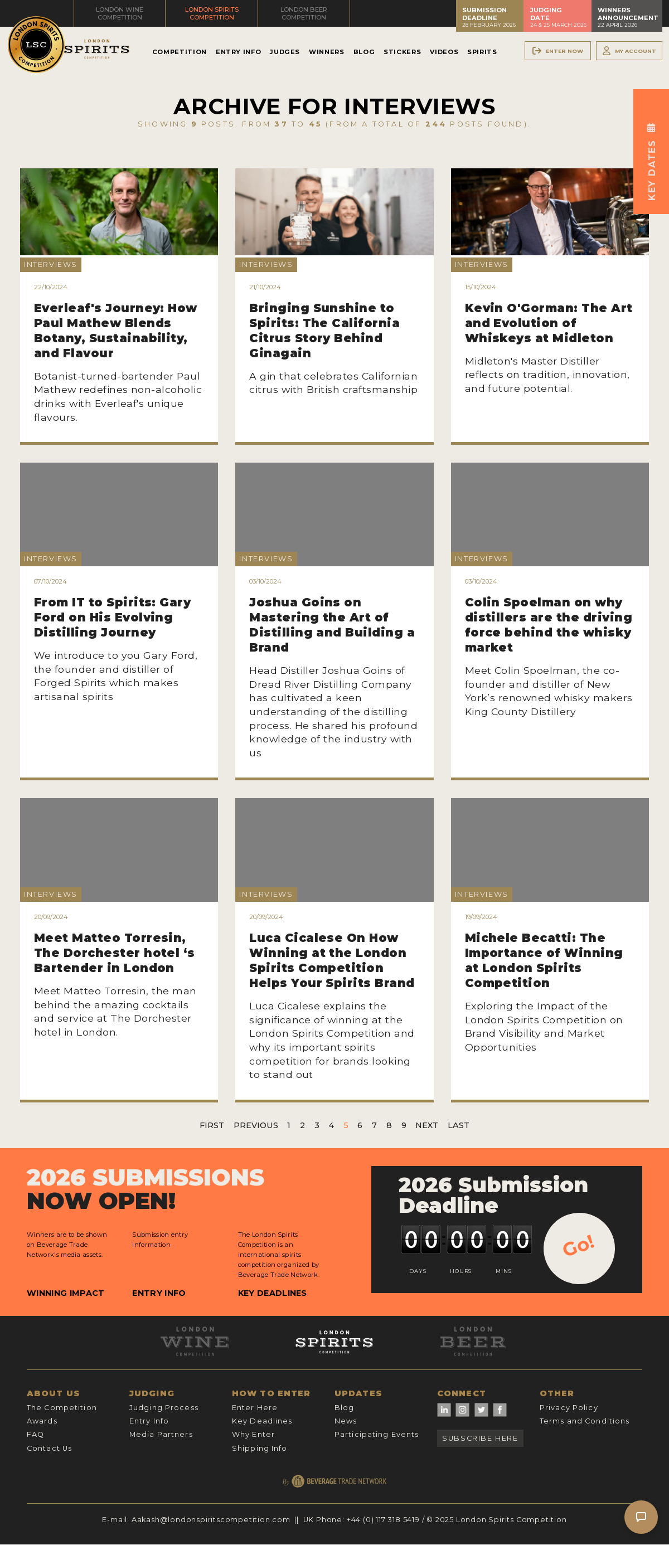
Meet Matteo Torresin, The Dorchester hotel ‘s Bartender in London (114, 953)
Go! (578, 1246)
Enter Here (255, 1407)
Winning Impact (65, 1293)
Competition (179, 52)
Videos (444, 52)
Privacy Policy (569, 1407)
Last (458, 1125)
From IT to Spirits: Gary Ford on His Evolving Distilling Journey (112, 617)
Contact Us (49, 1448)
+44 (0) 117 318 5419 (383, 1519)
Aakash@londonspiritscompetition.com (211, 1519)
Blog (364, 52)
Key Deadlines (272, 1293)
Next (426, 1125)
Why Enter (253, 1434)
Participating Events (376, 1434)
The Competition (62, 1407)
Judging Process (163, 1407)
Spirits (482, 52)
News (345, 1421)
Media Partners (161, 1434)
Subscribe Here (480, 1438)
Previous (256, 1125)
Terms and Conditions (584, 1421)
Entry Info (238, 52)
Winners (326, 52)
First (212, 1125)
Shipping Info (260, 1448)
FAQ (35, 1434)
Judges (285, 52)
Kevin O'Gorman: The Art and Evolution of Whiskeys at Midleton (549, 323)
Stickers (402, 52)
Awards (42, 1421)
